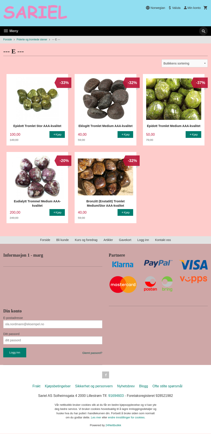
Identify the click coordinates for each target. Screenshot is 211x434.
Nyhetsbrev (126, 386)
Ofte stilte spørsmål (167, 386)
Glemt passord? (92, 353)
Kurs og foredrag (86, 240)
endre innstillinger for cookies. (126, 417)
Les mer (96, 417)
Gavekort (125, 240)
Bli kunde (62, 240)
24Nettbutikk (113, 425)
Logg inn (143, 240)
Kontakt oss (163, 240)
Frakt (36, 386)
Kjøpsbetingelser (58, 386)
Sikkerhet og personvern (94, 386)
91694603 (116, 396)
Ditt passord (11, 334)
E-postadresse (13, 318)
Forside (7, 39)
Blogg (143, 386)
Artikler (108, 240)
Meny (10, 31)
